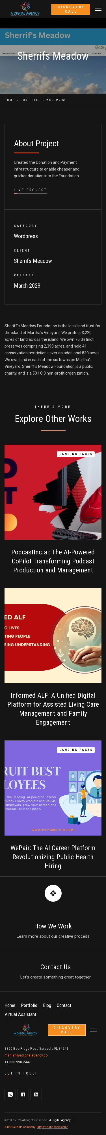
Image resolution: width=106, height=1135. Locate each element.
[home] (26, 1030)
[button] (98, 9)
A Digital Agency (60, 1120)
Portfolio (30, 100)
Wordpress (56, 100)
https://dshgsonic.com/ (52, 1127)
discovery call (71, 9)
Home (10, 100)
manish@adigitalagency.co (26, 1055)
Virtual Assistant (20, 1014)
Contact (64, 1005)
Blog (47, 1005)
